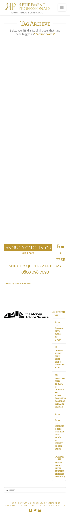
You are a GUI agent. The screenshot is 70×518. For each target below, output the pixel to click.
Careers (24, 506)
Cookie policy (39, 506)
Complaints (11, 506)
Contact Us (24, 503)
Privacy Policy (57, 506)
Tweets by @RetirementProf (18, 283)
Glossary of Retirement (46, 503)
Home (13, 503)
